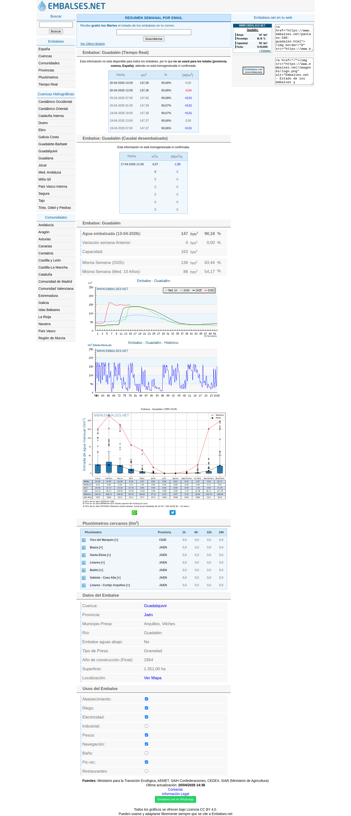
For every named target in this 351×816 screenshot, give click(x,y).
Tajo (42, 201)
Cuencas (45, 56)
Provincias (46, 70)
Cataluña (45, 274)
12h (209, 532)
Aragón (44, 232)
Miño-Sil (45, 179)
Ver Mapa (152, 678)
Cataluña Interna (51, 116)
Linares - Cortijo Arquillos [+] (110, 585)
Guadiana (46, 158)
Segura (44, 193)
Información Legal (175, 794)
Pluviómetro (93, 532)
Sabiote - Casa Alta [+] (105, 577)
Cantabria (46, 253)
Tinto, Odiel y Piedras (55, 208)
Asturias (45, 239)
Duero (43, 123)
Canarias (45, 246)
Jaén (148, 614)
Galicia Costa (49, 137)
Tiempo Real (48, 84)
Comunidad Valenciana (56, 289)
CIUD (162, 540)
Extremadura (48, 296)
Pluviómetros (48, 77)
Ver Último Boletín (92, 44)
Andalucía (46, 225)
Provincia (164, 532)
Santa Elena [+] (100, 555)
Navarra (45, 324)
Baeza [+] (96, 547)
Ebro (42, 130)
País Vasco (47, 331)
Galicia (44, 303)
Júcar (43, 165)
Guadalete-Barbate (53, 144)
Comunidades (49, 63)
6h (196, 532)
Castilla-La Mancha (53, 267)
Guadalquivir (48, 151)
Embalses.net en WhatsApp (175, 799)
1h (184, 532)
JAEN (163, 547)
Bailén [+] (96, 570)
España (44, 49)
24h (221, 532)
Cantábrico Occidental (55, 102)
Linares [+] (97, 562)
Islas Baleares (49, 310)
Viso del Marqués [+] (104, 540)
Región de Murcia (52, 338)
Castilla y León (50, 260)
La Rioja (45, 317)
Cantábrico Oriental (53, 109)
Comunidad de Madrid (55, 281)
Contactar (175, 789)
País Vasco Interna (53, 186)
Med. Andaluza (50, 172)
